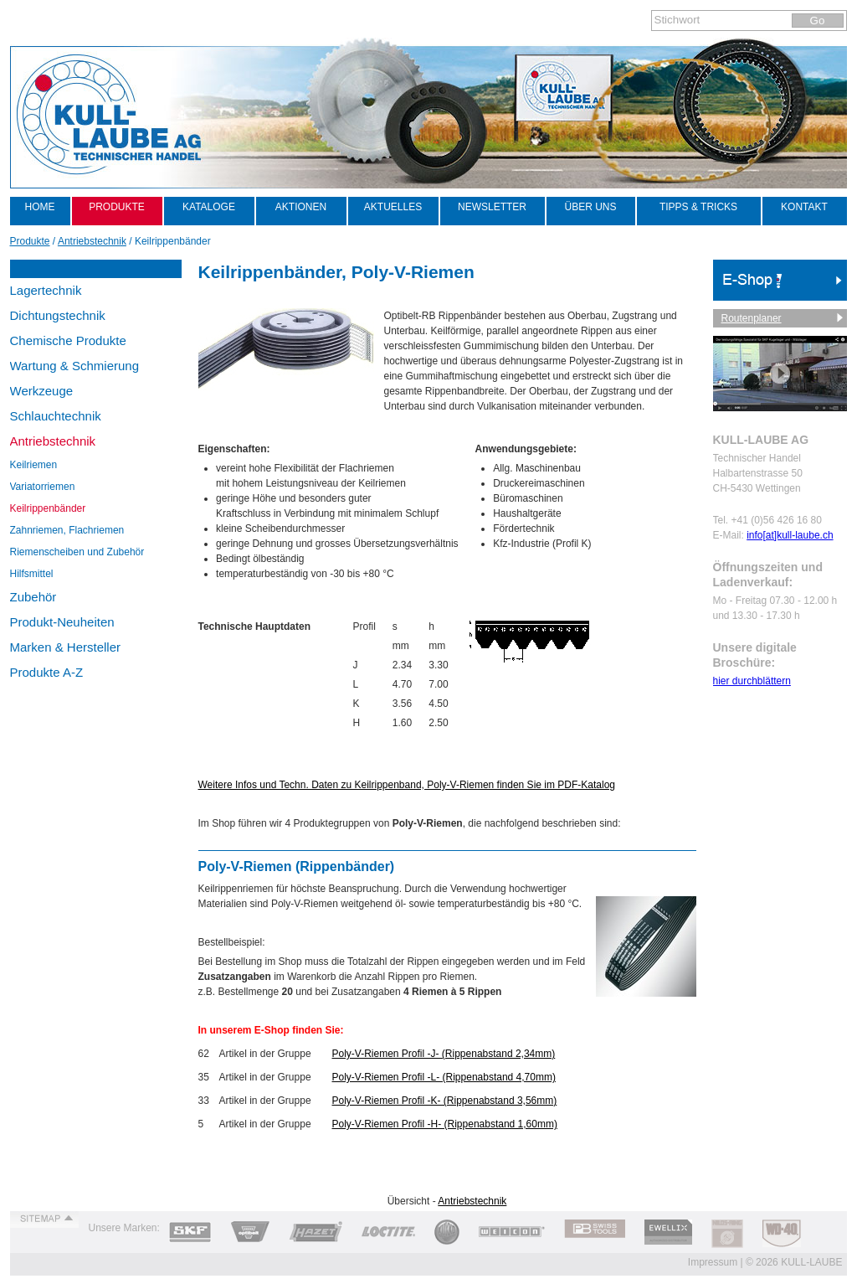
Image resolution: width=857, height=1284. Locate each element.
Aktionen (300, 207)
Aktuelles (393, 207)
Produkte (117, 207)
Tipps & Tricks (698, 207)
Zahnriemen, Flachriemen (67, 530)
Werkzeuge (42, 391)
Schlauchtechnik (55, 416)
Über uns (590, 207)
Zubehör (33, 597)
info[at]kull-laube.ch (790, 535)
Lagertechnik (46, 290)
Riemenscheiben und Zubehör (77, 552)
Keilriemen (34, 465)
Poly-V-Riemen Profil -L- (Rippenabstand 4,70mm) (444, 1077)
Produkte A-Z (47, 672)
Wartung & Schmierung (75, 365)
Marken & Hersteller (65, 647)
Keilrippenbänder (48, 508)
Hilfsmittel (32, 574)
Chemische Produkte (68, 340)
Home (40, 207)
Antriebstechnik (53, 441)
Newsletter (492, 207)
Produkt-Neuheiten (62, 622)
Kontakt (804, 207)
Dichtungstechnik (57, 315)
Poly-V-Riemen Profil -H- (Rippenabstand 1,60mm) (444, 1124)
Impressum (712, 1262)
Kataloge (208, 207)
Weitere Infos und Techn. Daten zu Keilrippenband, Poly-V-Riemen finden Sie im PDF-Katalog (407, 785)
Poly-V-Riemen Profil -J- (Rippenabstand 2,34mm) (444, 1054)
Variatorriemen (42, 486)
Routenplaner (751, 318)
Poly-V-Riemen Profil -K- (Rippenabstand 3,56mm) (444, 1100)
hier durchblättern (752, 681)
